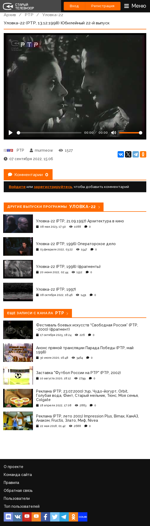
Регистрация (102, 6)
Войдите (17, 187)
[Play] (10, 132)
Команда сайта (18, 475)
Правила (11, 482)
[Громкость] (130, 132)
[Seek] (49, 132)
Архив (10, 14)
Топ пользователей (22, 506)
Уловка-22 (52, 14)
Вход (74, 6)
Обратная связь (18, 490)
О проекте (13, 467)
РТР (29, 14)
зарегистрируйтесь (53, 187)
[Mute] (113, 132)
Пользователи (17, 498)
